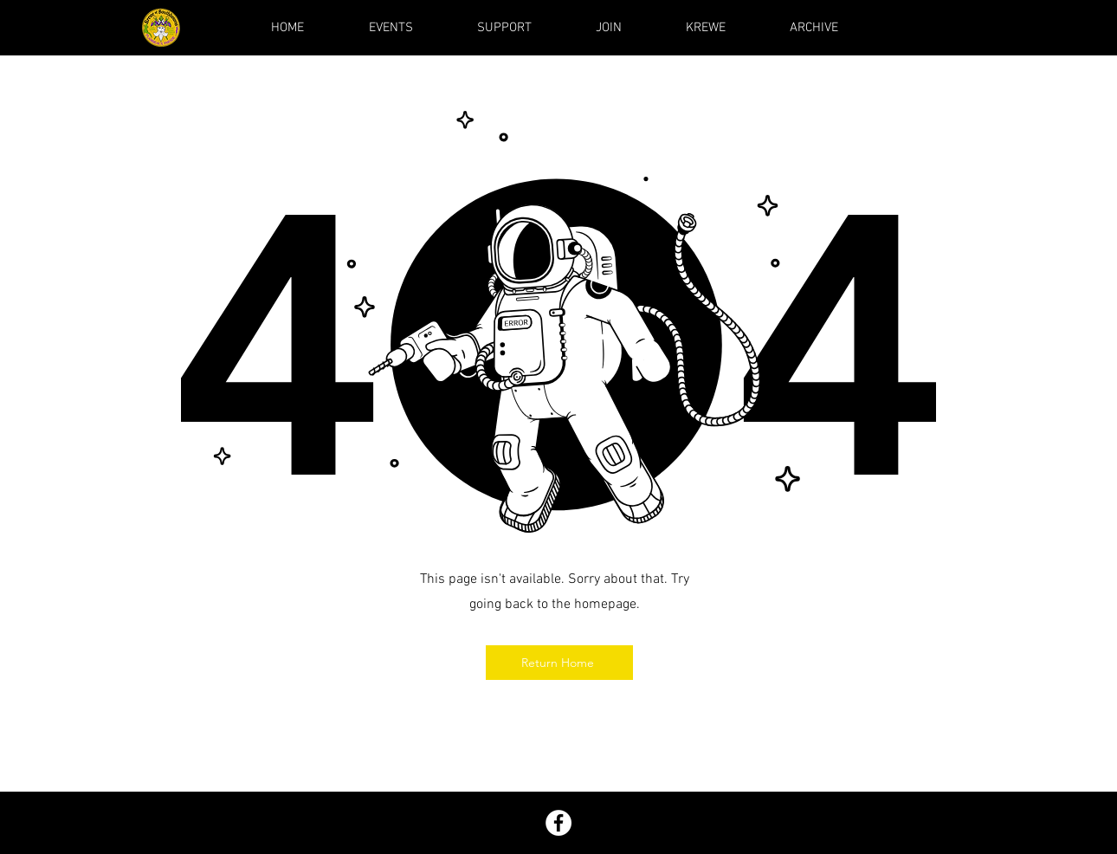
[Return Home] (559, 662)
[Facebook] (558, 823)
